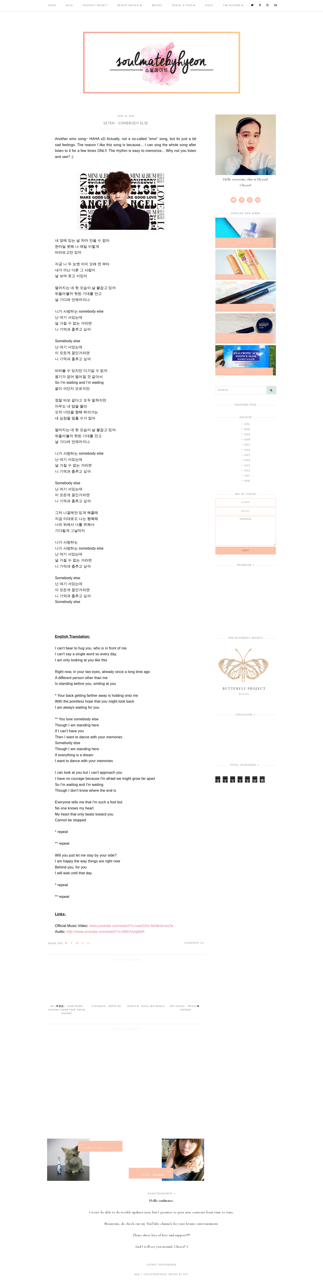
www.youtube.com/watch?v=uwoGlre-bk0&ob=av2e (131, 926)
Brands (157, 5)
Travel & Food (182, 5)
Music (209, 5)
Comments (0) (194, 943)
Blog (69, 5)
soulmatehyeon (155, 1274)
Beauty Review (128, 5)
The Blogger (231, 5)
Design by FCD (178, 1274)
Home (52, 5)
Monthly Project (95, 5)
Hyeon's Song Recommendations (126, 129)
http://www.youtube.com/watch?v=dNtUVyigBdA (105, 932)
